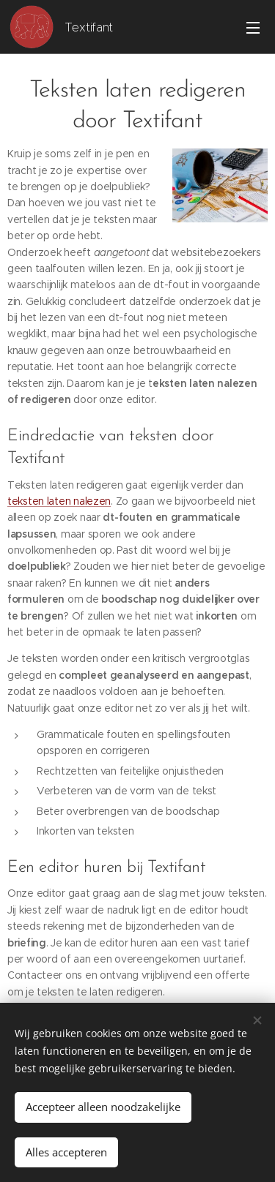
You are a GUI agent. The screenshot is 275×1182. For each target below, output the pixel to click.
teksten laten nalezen (59, 501)
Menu (253, 28)
